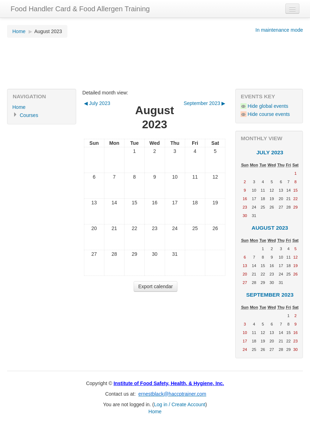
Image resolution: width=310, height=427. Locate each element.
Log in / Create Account (180, 404)
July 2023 (269, 152)
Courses (29, 115)
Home (18, 31)
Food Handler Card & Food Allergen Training (80, 9)
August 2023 (48, 31)
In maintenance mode (279, 30)
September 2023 (269, 295)
